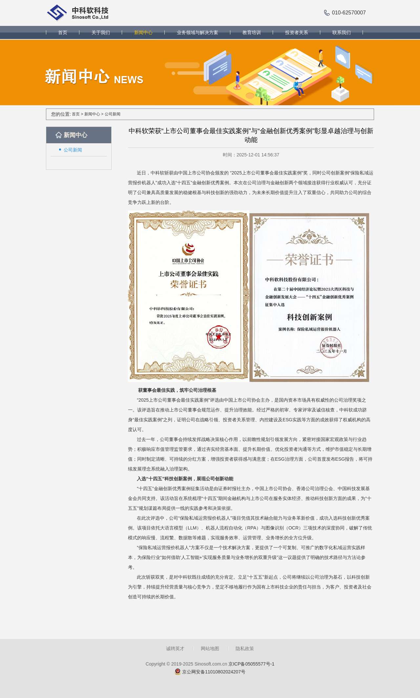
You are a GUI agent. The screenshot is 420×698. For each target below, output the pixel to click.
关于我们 (101, 32)
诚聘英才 (175, 648)
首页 (62, 32)
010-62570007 (349, 12)
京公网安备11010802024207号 (213, 671)
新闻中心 (143, 32)
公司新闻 (112, 114)
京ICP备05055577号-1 (251, 664)
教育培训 (251, 32)
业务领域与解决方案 (197, 32)
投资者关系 (296, 32)
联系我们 (341, 32)
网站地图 (210, 648)
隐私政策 (245, 648)
